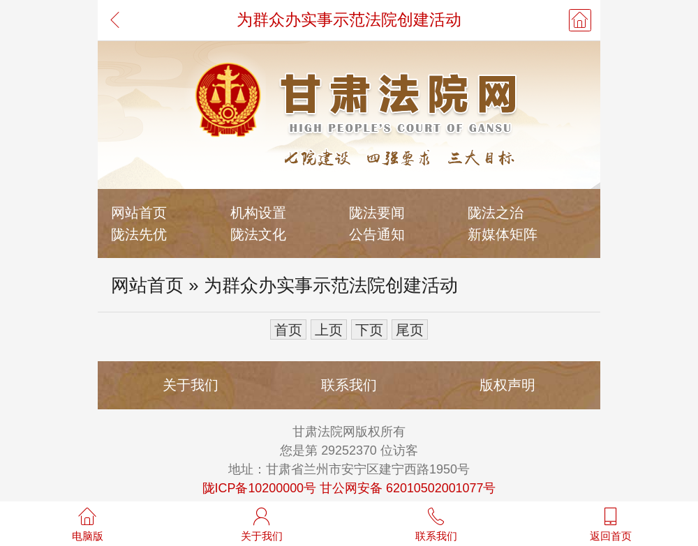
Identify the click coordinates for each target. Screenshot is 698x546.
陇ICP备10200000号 (259, 488)
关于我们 (190, 385)
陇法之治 (496, 212)
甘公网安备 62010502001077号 (408, 488)
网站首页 (139, 212)
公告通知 (377, 234)
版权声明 (507, 385)
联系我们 (349, 385)
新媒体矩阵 (502, 234)
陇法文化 (258, 234)
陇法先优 (139, 234)
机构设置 (258, 212)
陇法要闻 (377, 212)
